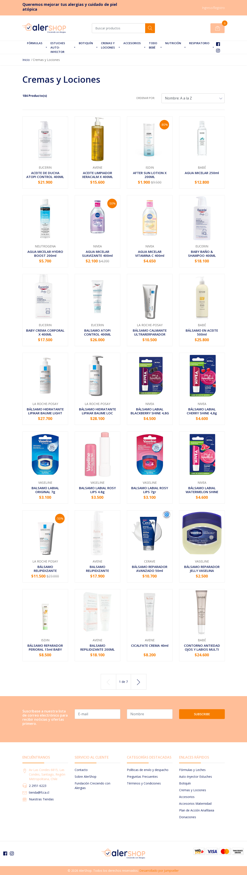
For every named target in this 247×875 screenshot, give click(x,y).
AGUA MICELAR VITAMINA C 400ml (149, 253)
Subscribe (202, 714)
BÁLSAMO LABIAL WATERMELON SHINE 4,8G (202, 492)
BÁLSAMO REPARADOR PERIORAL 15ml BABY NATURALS (45, 649)
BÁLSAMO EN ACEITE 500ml (202, 332)
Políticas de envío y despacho (147, 770)
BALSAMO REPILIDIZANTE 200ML (97, 647)
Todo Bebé (153, 45)
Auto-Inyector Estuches (195, 776)
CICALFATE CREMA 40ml (149, 645)
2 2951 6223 (37, 786)
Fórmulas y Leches (192, 770)
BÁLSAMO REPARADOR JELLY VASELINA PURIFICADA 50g (202, 570)
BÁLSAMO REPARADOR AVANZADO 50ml (149, 568)
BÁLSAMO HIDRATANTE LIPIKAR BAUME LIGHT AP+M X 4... (45, 413)
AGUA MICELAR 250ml (202, 173)
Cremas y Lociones (108, 45)
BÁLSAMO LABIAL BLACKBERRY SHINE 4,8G (150, 411)
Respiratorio (199, 43)
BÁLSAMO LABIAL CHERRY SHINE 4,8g (202, 411)
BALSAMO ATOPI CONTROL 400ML (97, 332)
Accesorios (132, 43)
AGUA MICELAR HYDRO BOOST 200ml (45, 253)
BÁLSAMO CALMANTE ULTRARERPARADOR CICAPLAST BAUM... (150, 334)
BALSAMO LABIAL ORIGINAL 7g (45, 490)
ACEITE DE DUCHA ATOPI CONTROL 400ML (45, 175)
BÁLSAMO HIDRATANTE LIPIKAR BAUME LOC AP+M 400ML (97, 413)
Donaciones (187, 817)
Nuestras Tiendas (41, 799)
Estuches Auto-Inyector (57, 47)
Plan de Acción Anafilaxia (196, 810)
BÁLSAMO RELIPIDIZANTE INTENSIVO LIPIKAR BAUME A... (45, 572)
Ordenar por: (145, 98)
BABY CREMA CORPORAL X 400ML (45, 332)
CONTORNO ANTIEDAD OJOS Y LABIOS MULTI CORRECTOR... (202, 649)
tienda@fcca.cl (39, 792)
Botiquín (86, 43)
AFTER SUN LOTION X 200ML (149, 175)
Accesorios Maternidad (195, 803)
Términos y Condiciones (144, 783)
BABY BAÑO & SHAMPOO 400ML (202, 253)
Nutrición (173, 43)
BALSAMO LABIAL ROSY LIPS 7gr (149, 490)
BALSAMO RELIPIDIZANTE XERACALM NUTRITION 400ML (97, 572)
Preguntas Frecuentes (142, 776)
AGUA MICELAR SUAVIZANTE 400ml (97, 253)
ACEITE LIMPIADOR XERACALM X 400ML (97, 175)
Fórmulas (34, 43)
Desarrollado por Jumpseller (159, 870)
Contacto (81, 770)
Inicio (26, 60)
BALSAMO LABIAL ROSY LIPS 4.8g (97, 490)
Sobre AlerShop (85, 776)
